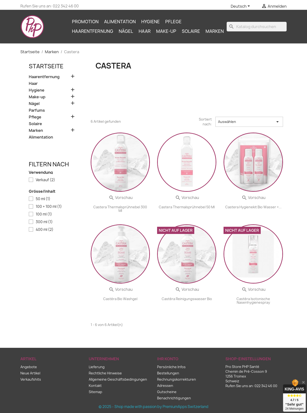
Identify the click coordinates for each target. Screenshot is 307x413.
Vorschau (121, 197)
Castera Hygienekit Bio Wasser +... (253, 207)
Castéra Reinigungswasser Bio (187, 299)
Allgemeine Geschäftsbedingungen (118, 379)
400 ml (44, 229)
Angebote (28, 367)
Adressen (165, 385)
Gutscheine (167, 392)
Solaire (191, 31)
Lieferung (97, 367)
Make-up (166, 31)
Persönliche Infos (171, 367)
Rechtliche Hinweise (105, 373)
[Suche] (257, 26)
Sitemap (95, 392)
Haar (145, 31)
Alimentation (120, 22)
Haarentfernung (92, 31)
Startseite (46, 66)
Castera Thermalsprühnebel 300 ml (120, 209)
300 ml (44, 222)
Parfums (37, 110)
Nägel (126, 31)
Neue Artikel (30, 373)
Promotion (85, 22)
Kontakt (95, 385)
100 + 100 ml (49, 206)
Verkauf (45, 180)
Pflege (173, 22)
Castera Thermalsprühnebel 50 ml (187, 207)
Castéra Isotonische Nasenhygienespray (253, 300)
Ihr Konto (167, 358)
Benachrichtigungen (174, 398)
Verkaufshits (30, 379)
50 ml (43, 199)
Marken (215, 31)
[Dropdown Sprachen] (241, 6)
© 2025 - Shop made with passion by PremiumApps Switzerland (153, 406)
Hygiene (150, 22)
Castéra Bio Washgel (120, 299)
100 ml (44, 214)
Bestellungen (168, 373)
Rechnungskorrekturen (176, 379)
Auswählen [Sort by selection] (249, 122)
